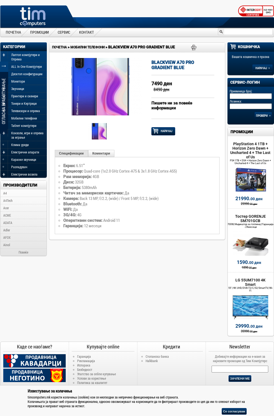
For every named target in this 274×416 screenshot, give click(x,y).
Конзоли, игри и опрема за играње (27, 135)
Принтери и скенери (24, 96)
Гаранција (84, 356)
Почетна (59, 47)
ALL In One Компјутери (26, 66)
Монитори (18, 81)
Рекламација (86, 361)
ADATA (7, 222)
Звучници (17, 88)
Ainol (6, 245)
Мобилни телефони (24, 118)
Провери (263, 116)
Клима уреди (20, 144)
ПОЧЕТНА (13, 32)
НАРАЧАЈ (163, 131)
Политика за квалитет (92, 382)
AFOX (7, 237)
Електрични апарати (25, 152)
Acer (6, 208)
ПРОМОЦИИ (39, 32)
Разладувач (19, 167)
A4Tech (8, 200)
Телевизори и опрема (25, 111)
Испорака (83, 365)
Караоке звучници (23, 159)
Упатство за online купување (96, 374)
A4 (5, 193)
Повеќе (23, 252)
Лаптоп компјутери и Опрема (25, 57)
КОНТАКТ (86, 32)
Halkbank (152, 361)
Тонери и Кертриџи (24, 103)
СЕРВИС (64, 32)
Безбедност (84, 369)
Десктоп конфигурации (26, 74)
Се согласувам (234, 411)
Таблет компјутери (23, 125)
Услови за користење (91, 378)
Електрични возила (24, 174)
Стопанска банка (157, 356)
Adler (6, 230)
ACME (7, 215)
